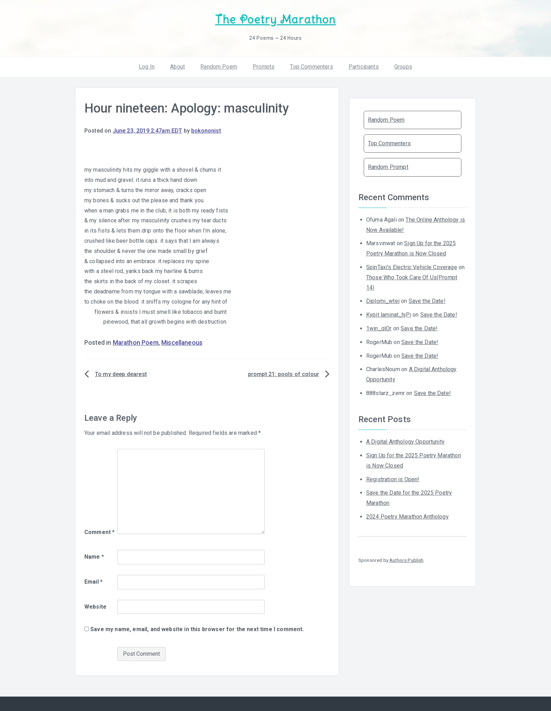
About (177, 66)
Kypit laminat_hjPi (388, 314)
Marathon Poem (135, 342)
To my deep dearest (121, 374)
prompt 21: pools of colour (283, 374)
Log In (147, 66)
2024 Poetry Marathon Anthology (407, 516)
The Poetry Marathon (275, 19)
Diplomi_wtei (383, 301)
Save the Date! (427, 301)
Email (93, 581)
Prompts (263, 66)
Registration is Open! (392, 479)
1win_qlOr (378, 328)
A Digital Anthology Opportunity (405, 441)
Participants (364, 66)
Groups (403, 66)
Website (95, 606)
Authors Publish (406, 560)
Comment (99, 532)
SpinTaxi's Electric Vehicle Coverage (411, 267)
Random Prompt (388, 167)
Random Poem (218, 66)
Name (94, 556)
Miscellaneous (181, 342)
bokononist (206, 130)
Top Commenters (311, 66)
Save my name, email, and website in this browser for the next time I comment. (197, 629)
